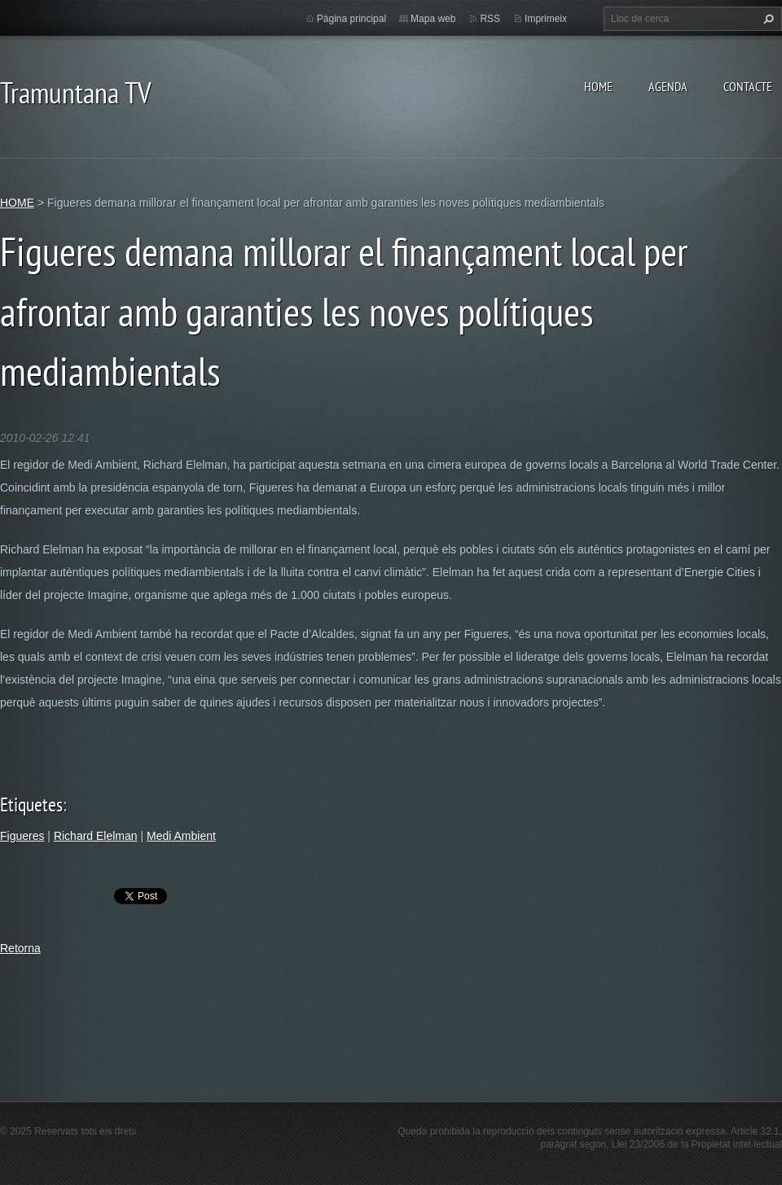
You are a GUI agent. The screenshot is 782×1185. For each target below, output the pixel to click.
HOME (598, 86)
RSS (490, 18)
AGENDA (668, 86)
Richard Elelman (96, 835)
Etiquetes (31, 804)
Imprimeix (546, 18)
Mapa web (433, 18)
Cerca (766, 19)
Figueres (22, 835)
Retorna (20, 948)
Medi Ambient (181, 835)
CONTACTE (747, 86)
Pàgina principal (351, 18)
